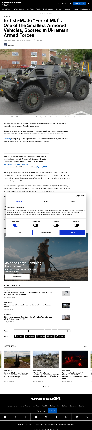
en (57, 4)
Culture (58, 9)
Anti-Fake (30, 9)
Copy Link (60, 336)
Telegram (30, 336)
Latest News (6, 9)
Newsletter (66, 4)
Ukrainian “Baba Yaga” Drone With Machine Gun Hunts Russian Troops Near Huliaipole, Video (75, 376)
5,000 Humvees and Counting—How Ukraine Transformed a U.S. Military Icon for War (28, 318)
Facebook (19, 336)
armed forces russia (21, 331)
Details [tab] (46, 201)
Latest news (48, 13)
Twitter (41, 336)
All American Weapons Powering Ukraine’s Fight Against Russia (27, 305)
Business (67, 9)
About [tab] (73, 201)
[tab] (43, 386)
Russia (55, 331)
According (7, 139)
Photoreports (85, 9)
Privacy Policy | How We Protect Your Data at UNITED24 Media (54, 424)
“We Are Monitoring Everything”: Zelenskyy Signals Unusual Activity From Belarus (46, 375)
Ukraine (48, 331)
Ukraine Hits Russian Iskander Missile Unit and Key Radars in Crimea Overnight (16, 375)
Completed (17, 277)
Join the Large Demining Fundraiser (23, 264)
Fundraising (62, 331)
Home (41, 13)
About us (20, 424)
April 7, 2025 (42, 166)
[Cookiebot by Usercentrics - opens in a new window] (77, 196)
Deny (19, 232)
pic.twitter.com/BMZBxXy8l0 (16, 164)
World (38, 9)
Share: (6, 336)
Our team (29, 424)
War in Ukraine (19, 9)
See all (86, 346)
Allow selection (46, 232)
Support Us (79, 4)
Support (52, 411)
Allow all (72, 232)
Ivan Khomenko (13, 44)
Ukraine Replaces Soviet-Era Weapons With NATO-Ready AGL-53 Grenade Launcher (28, 293)
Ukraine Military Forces (36, 331)
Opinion (75, 9)
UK (69, 331)
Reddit (50, 336)
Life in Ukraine (48, 9)
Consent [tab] (19, 201)
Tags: (6, 331)
